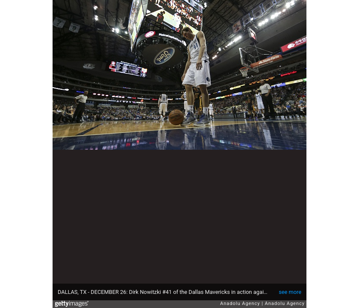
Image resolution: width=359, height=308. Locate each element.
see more (290, 292)
